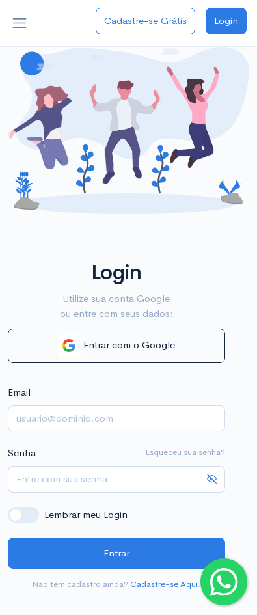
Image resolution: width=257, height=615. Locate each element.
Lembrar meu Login (86, 514)
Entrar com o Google (116, 346)
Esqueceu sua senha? (185, 452)
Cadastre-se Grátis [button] (145, 20)
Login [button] (226, 20)
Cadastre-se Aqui (164, 584)
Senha (22, 452)
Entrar (116, 553)
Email (19, 392)
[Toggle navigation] (19, 23)
